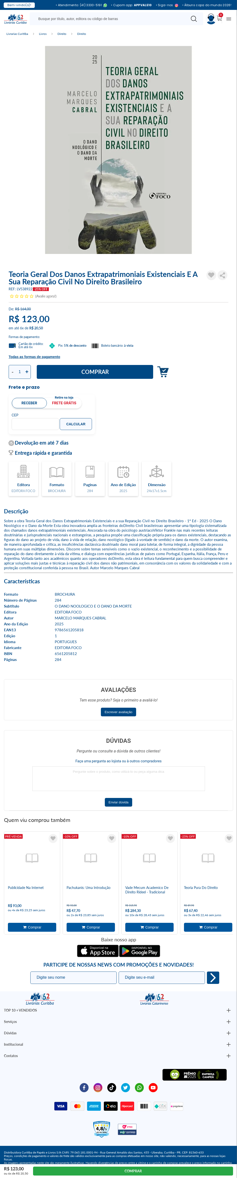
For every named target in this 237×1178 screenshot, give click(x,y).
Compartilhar (222, 275)
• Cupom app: (131, 5)
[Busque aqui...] (109, 18)
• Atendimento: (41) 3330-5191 (81, 5)
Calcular (76, 424)
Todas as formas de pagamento (34, 357)
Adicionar (161, 372)
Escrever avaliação (118, 712)
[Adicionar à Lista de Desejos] (211, 275)
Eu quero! (213, 978)
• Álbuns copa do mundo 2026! (206, 5)
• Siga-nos (167, 5)
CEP (15, 415)
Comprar (95, 371)
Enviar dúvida (118, 802)
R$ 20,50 (36, 328)
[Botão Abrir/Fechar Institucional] (228, 1010)
